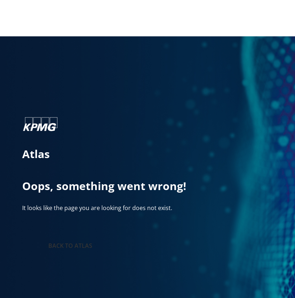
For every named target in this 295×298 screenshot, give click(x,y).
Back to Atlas (70, 246)
